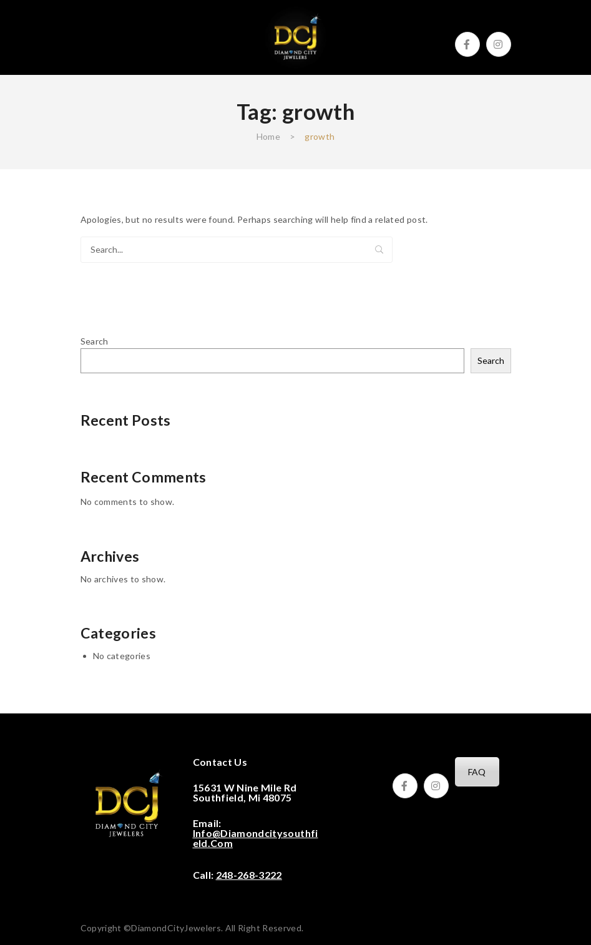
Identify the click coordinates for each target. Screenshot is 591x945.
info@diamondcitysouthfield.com (255, 838)
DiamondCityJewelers (176, 928)
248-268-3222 (249, 875)
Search (379, 249)
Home (268, 136)
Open (90, 37)
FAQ (477, 771)
